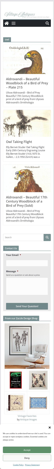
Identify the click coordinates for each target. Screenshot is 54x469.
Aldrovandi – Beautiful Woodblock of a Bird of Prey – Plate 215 (27, 83)
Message (12, 271)
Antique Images (28, 419)
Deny (27, 457)
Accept (27, 449)
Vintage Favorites (27, 416)
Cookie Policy (18, 465)
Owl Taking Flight (19, 141)
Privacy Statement (32, 465)
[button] (49, 427)
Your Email (13, 255)
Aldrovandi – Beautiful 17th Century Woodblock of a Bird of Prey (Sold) (26, 201)
